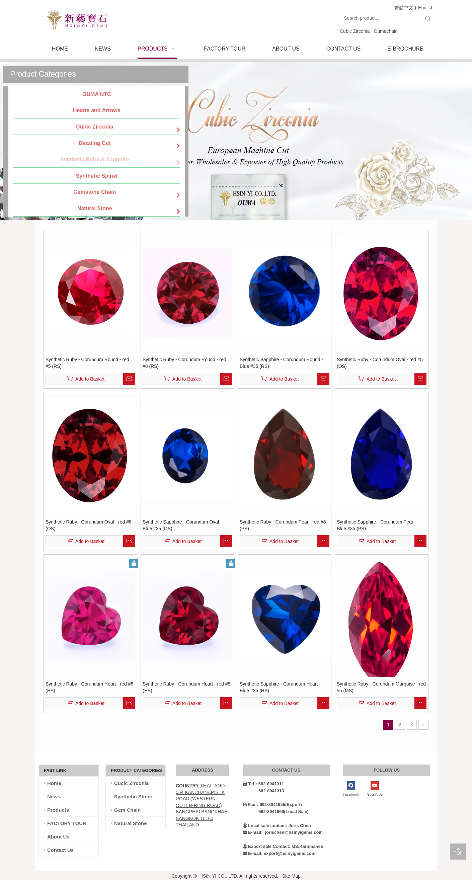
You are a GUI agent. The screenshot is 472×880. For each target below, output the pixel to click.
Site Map (291, 876)
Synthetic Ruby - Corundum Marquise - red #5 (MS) (381, 687)
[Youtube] (375, 789)
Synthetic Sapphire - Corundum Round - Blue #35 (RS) (281, 363)
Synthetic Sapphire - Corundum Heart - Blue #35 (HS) (280, 687)
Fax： (251, 804)
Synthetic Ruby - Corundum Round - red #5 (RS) (87, 363)
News (53, 796)
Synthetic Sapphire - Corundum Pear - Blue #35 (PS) (376, 525)
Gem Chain (127, 810)
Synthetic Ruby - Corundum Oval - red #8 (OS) (89, 525)
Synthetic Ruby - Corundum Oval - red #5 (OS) (380, 363)
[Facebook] (351, 789)
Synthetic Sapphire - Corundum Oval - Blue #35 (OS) (182, 525)
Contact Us (60, 850)
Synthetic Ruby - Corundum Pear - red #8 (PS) (283, 525)
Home (54, 783)
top (458, 851)
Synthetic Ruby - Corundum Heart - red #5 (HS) (89, 687)
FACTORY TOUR (66, 823)
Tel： (250, 783)
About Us (58, 836)
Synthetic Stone (133, 796)
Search (428, 18)
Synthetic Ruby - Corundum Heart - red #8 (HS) (186, 687)
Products (58, 810)
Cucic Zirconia (131, 783)
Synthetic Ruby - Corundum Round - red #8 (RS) (184, 363)
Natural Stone (130, 823)
